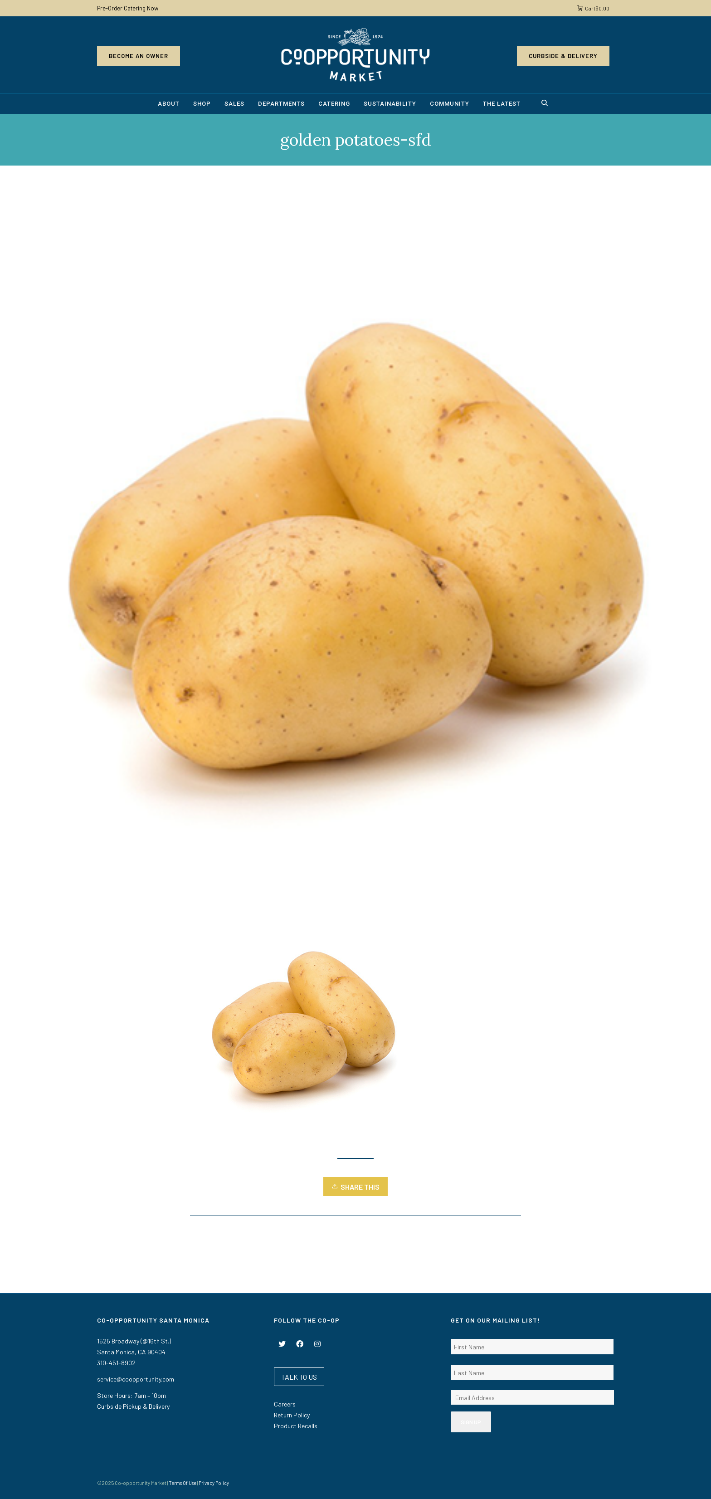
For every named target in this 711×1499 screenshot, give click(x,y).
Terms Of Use (182, 1483)
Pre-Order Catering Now (127, 8)
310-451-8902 (116, 1363)
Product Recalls (295, 1426)
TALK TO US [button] (299, 1376)
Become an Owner (138, 55)
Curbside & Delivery (563, 55)
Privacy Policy (214, 1483)
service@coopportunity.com (135, 1379)
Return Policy (292, 1415)
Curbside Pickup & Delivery (133, 1406)
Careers (285, 1404)
